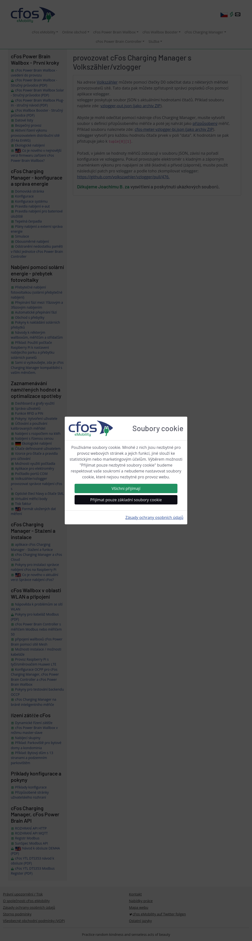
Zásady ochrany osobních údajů (154, 517)
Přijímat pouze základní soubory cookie (126, 499)
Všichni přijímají (126, 488)
